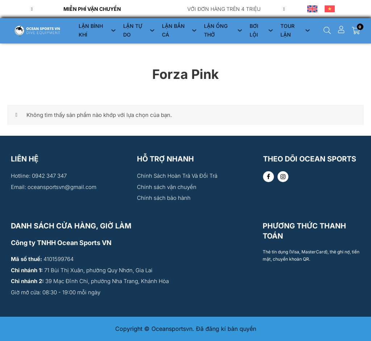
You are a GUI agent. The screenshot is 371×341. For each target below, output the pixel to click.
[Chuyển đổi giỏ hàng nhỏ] (356, 30)
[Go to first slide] (284, 9)
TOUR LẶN (287, 30)
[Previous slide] (32, 9)
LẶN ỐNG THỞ (216, 30)
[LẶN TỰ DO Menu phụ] (152, 30)
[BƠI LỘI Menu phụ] (270, 30)
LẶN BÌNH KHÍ (91, 30)
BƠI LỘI (254, 30)
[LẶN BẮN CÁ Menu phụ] (194, 30)
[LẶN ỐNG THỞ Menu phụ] (239, 30)
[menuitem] (312, 9)
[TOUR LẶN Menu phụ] (307, 30)
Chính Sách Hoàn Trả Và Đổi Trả (177, 175)
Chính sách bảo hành (164, 197)
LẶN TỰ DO (132, 30)
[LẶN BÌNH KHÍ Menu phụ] (113, 30)
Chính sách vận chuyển (166, 187)
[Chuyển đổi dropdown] (327, 30)
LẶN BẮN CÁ (173, 30)
